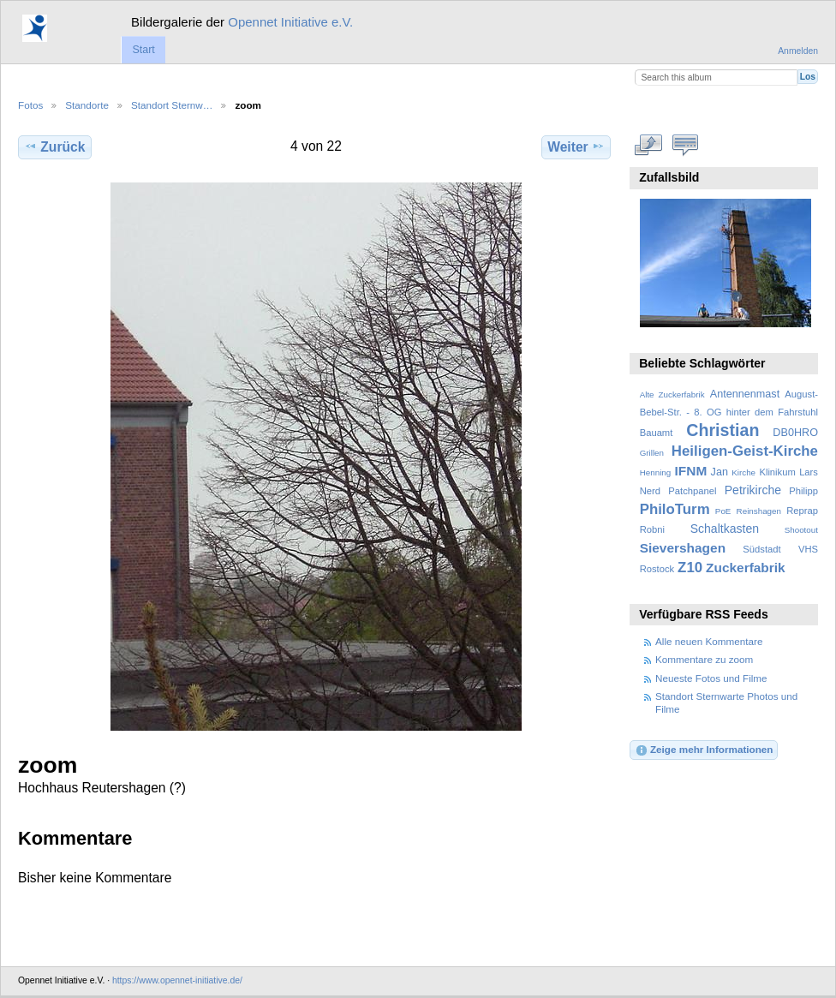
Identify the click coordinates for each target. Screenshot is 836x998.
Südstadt (761, 549)
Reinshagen (759, 511)
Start (143, 50)
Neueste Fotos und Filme (711, 678)
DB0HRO (795, 433)
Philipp (803, 491)
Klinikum (777, 472)
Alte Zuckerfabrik (672, 394)
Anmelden (798, 51)
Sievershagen (683, 548)
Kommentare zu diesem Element (685, 145)
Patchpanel (692, 491)
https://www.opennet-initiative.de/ (177, 980)
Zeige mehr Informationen (704, 750)
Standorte (87, 105)
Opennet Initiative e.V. (290, 22)
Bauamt (656, 432)
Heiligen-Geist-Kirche (745, 451)
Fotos (30, 105)
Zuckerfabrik (745, 567)
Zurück (54, 146)
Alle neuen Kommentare (708, 641)
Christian (722, 430)
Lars (808, 472)
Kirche (743, 472)
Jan (719, 472)
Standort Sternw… (172, 105)
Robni (652, 529)
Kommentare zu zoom (704, 659)
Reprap (802, 510)
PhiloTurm (675, 509)
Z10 (690, 567)
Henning (656, 472)
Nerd (650, 491)
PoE (723, 511)
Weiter (576, 146)
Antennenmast (744, 394)
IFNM (691, 470)
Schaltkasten (724, 528)
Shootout (801, 530)
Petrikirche (753, 490)
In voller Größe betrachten (648, 145)
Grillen (652, 452)
